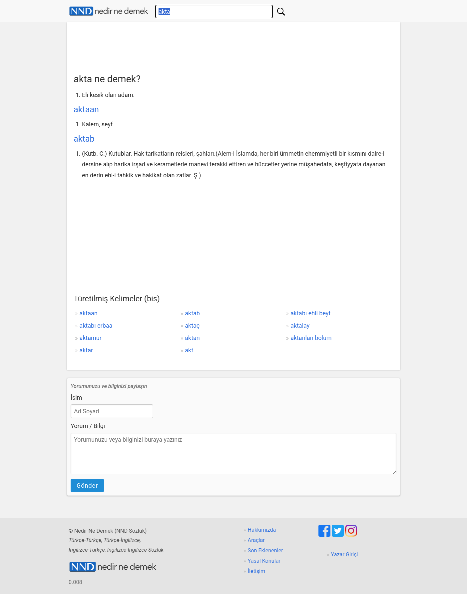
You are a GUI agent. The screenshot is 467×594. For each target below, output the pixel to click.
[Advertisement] (233, 45)
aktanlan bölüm (311, 337)
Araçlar (256, 540)
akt (189, 350)
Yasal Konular (264, 561)
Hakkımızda (262, 530)
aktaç (192, 325)
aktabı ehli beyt (310, 313)
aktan (192, 337)
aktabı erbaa (95, 325)
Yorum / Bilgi (88, 425)
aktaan (86, 109)
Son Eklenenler (265, 550)
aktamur (90, 337)
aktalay (299, 325)
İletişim (256, 571)
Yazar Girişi (344, 554)
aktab (84, 139)
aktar (86, 350)
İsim (76, 397)
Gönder (87, 485)
